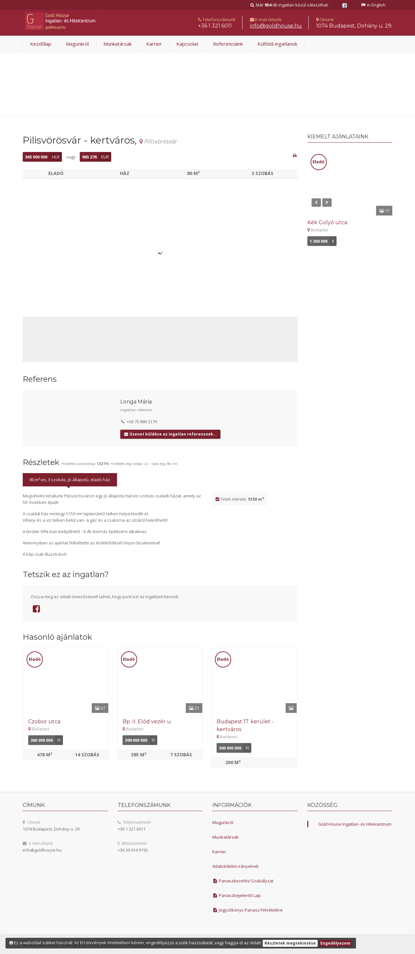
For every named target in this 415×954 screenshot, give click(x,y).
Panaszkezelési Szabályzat (242, 881)
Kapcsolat (187, 44)
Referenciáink (228, 44)
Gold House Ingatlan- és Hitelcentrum (354, 824)
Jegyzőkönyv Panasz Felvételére (247, 910)
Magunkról (77, 44)
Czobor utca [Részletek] (44, 721)
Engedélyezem (335, 943)
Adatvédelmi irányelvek (235, 866)
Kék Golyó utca (327, 222)
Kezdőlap (40, 44)
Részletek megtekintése (290, 943)
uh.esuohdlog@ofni (276, 26)
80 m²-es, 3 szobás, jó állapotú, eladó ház (70, 480)
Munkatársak (117, 44)
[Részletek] (65, 680)
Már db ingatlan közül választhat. (289, 5)
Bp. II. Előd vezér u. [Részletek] (147, 721)
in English (373, 5)
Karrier (154, 44)
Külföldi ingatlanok (277, 44)
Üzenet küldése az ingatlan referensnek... (170, 434)
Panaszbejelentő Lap (236, 895)
